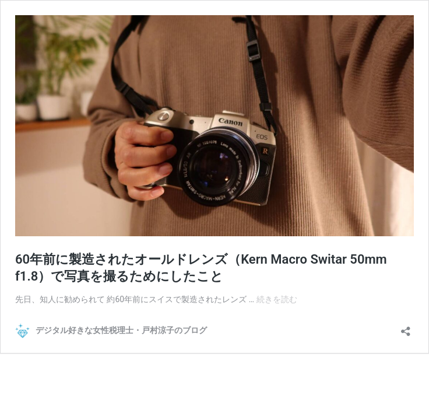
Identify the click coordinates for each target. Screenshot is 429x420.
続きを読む (276, 299)
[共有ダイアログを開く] (406, 327)
